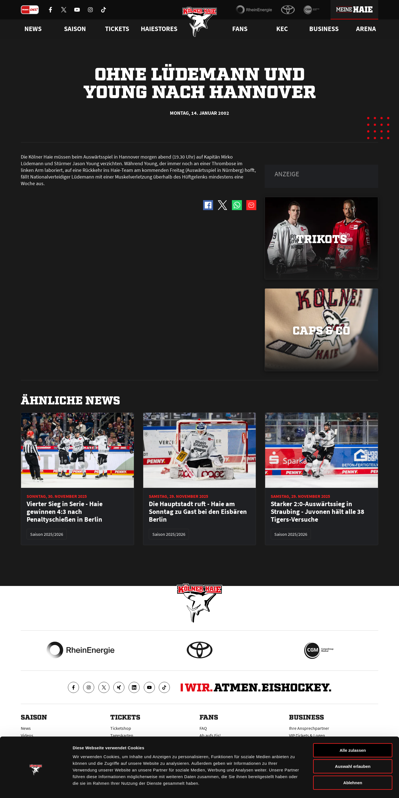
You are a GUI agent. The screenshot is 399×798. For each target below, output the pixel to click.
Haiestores (159, 29)
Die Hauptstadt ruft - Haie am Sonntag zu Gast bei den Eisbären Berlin (198, 511)
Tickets (117, 29)
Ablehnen (352, 762)
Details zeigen (295, 787)
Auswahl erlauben (352, 746)
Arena (366, 29)
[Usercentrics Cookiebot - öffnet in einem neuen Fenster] (36, 787)
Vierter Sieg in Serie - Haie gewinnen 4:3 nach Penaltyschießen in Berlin (65, 511)
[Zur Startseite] (199, 22)
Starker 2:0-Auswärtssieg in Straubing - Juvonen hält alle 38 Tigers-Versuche (317, 511)
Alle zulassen (352, 730)
